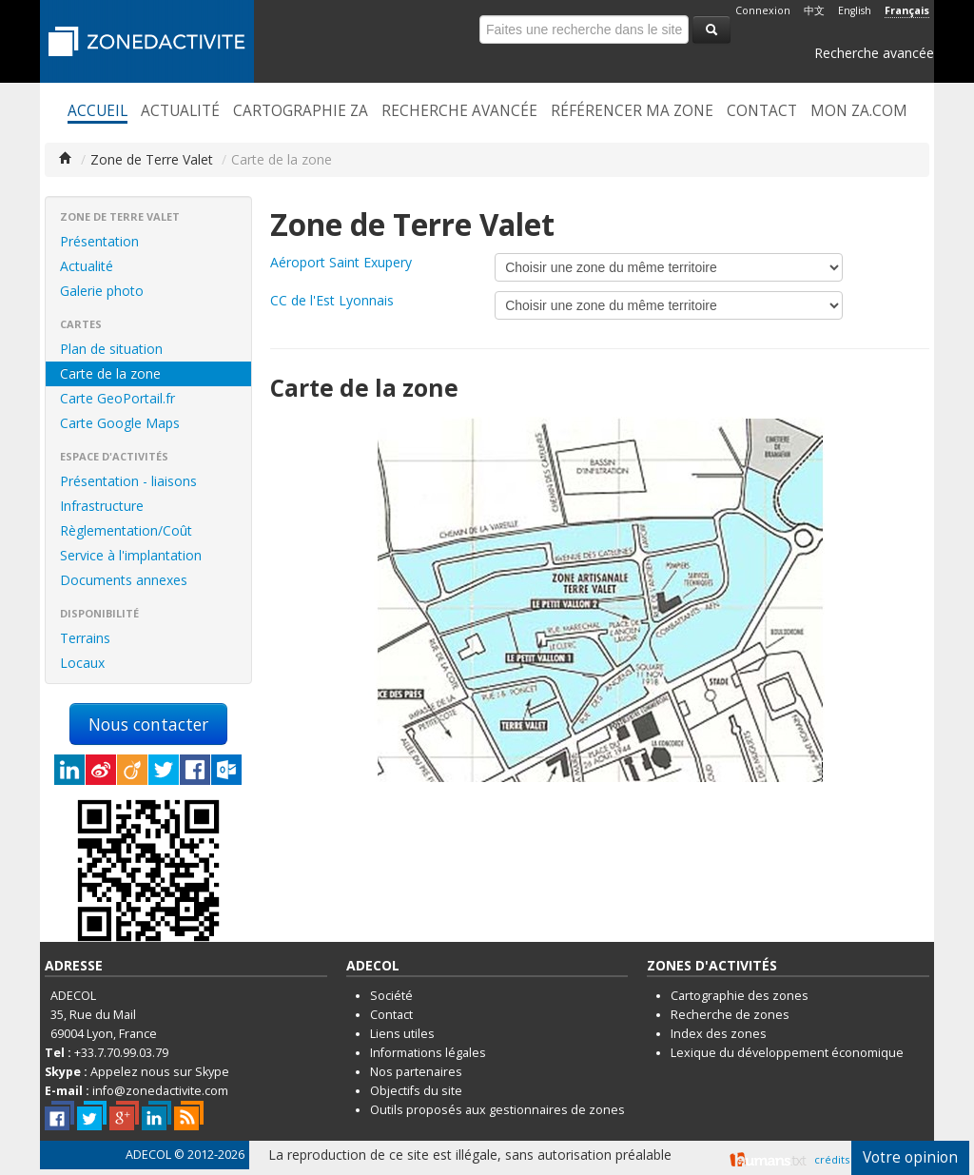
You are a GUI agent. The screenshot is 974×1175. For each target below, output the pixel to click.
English (854, 10)
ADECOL (148, 1154)
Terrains (85, 638)
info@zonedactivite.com (160, 1091)
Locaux (82, 663)
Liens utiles (402, 1034)
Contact (762, 111)
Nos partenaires (416, 1072)
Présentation (99, 241)
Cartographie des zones (739, 996)
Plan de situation (111, 349)
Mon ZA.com (858, 111)
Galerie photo (102, 291)
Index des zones (719, 1034)
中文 (814, 10)
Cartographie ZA (300, 111)
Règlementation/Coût (126, 530)
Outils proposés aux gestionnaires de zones (497, 1110)
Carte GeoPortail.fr (117, 398)
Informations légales (428, 1053)
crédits (831, 1159)
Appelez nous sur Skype (159, 1072)
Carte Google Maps (120, 423)
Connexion (762, 10)
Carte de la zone (110, 373)
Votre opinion (910, 1157)
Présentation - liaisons (128, 481)
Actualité (180, 111)
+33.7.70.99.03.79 (121, 1053)
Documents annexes (123, 580)
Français (907, 10)
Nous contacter (148, 724)
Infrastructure (102, 506)
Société (391, 996)
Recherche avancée (874, 53)
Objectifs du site (416, 1091)
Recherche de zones (730, 1015)
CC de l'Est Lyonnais (332, 300)
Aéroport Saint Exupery (341, 262)
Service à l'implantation (131, 555)
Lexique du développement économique (787, 1053)
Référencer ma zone (632, 111)
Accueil (97, 111)
